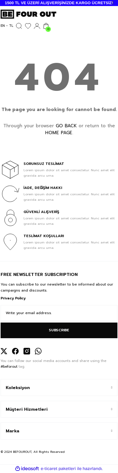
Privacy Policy (13, 298)
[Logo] (28, 14)
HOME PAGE (58, 132)
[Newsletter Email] (59, 313)
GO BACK (66, 125)
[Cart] (46, 26)
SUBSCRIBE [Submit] (59, 330)
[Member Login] (37, 26)
